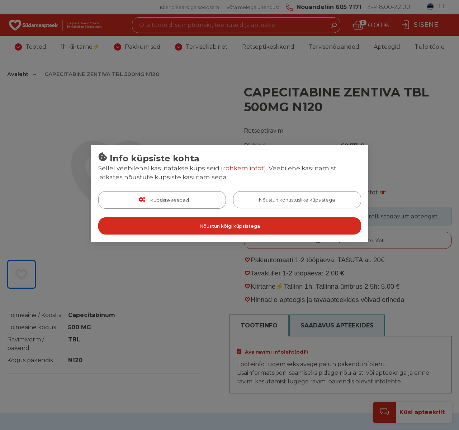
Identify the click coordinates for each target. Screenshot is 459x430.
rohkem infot (243, 168)
